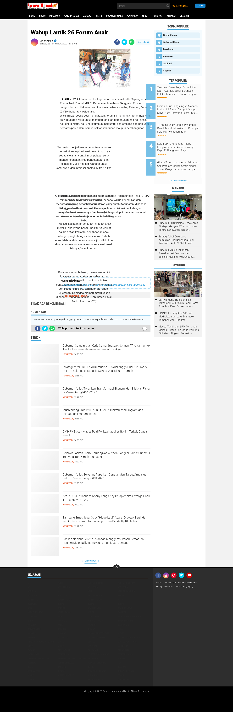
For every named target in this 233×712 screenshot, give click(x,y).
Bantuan (62, 595)
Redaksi (160, 583)
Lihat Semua (90, 561)
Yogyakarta (124, 679)
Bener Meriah (95, 595)
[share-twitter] (124, 42)
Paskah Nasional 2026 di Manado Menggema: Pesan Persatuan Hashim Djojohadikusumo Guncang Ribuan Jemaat (104, 545)
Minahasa (54, 16)
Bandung (32, 595)
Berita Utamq (95, 599)
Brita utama (64, 612)
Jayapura (92, 625)
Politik (98, 16)
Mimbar (32, 637)
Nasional (92, 646)
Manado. (62, 633)
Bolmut (92, 604)
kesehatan (168, 49)
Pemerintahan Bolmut (39, 658)
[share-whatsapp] (131, 42)
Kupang (91, 629)
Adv (29, 587)
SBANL (91, 667)
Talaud (121, 675)
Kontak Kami (172, 583)
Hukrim (31, 620)
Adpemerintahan (127, 583)
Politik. (32, 662)
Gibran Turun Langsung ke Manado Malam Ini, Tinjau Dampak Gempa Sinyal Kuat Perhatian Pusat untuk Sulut (181, 107)
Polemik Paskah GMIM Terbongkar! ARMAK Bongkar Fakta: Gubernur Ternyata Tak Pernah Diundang (104, 459)
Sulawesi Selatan (97, 671)
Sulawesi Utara (114, 16)
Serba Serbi (34, 671)
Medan (121, 633)
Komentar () (143, 42)
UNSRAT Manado (96, 679)
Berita (121, 595)
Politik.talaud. (66, 662)
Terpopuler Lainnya (178, 168)
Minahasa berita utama (100, 637)
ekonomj (32, 616)
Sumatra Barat (66, 675)
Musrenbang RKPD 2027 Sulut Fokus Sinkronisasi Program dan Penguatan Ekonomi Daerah (105, 416)
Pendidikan (132, 16)
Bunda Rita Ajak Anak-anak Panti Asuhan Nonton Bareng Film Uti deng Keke (105, 285)
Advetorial (124, 587)
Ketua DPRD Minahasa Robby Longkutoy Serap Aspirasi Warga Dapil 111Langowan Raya (105, 499)
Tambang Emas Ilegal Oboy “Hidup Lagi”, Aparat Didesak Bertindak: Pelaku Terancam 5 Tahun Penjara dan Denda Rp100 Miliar (106, 524)
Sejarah (184, 16)
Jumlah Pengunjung (188, 587)
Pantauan (171, 16)
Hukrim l (62, 620)
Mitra (61, 646)
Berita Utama (170, 35)
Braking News (95, 608)
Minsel (91, 641)
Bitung (121, 599)
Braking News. (125, 608)
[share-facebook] (117, 42)
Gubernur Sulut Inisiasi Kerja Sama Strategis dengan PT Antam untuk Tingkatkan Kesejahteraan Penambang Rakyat (103, 352)
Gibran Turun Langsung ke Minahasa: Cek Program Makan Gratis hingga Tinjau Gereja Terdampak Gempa (181, 156)
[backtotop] (116, 567)
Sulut (31, 675)
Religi (31, 667)
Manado (87, 16)
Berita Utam (34, 599)
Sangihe (62, 667)
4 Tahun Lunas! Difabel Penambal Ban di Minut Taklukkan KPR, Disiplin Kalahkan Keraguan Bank (179, 123)
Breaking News (35, 612)
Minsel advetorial (128, 641)
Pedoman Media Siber (192, 583)
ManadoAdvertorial (98, 633)
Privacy (160, 587)
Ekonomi (122, 612)
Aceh (60, 583)
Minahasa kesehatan (129, 637)
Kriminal (62, 629)
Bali (90, 591)
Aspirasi (167, 63)
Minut (145, 16)
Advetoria (93, 587)
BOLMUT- (122, 604)
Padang (31, 650)
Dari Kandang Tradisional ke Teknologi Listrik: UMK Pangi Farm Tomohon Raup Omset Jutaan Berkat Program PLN (178, 291)
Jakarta (32, 625)
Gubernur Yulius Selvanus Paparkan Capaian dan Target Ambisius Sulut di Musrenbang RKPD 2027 (106, 481)
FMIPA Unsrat (95, 616)
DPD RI (91, 612)
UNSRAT (61, 679)
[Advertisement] (84, 169)
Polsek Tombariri (97, 662)
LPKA (120, 629)
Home (32, 16)
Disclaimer (171, 587)
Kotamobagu (34, 629)
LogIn (200, 6)
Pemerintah (64, 654)
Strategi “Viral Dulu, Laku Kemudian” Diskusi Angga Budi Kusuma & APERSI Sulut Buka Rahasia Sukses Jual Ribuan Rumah (102, 373)
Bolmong (32, 604)
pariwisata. (34, 654)
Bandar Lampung (127, 591)
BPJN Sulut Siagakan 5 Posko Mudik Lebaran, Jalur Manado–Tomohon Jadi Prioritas (176, 304)
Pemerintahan (71, 16)
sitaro (61, 671)
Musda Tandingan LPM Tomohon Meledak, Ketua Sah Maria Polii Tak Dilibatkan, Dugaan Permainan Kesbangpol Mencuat (179, 318)
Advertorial (64, 587)
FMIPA (61, 616)
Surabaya (93, 675)
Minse (61, 641)
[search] (143, 6)
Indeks (42, 16)
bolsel (31, 608)
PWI (119, 662)
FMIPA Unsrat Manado (129, 616)
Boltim (61, 608)
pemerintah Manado (98, 654)
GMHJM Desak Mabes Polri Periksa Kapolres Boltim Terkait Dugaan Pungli (104, 435)
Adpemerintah (95, 583)
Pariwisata (123, 650)
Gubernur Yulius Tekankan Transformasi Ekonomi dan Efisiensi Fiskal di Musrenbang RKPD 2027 (103, 395)
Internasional (125, 620)
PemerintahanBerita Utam (72, 658)
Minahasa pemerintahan (41, 641)
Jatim (61, 625)
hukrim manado (96, 620)
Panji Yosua (64, 650)
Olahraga (123, 646)
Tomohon (157, 16)
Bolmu (61, 604)
